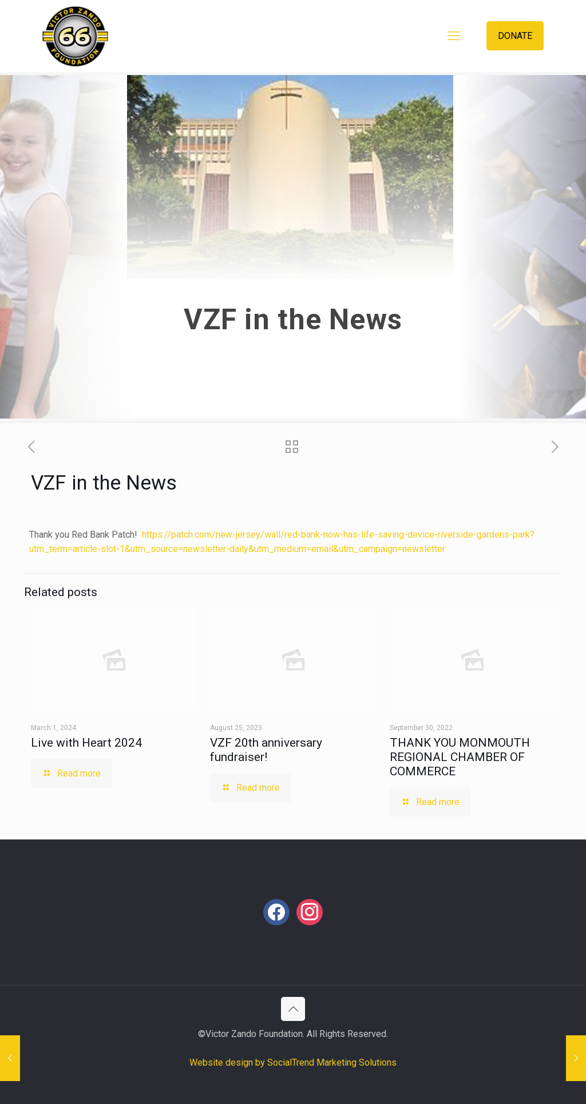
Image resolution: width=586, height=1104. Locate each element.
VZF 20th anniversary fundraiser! (266, 750)
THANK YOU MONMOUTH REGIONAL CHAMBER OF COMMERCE (460, 757)
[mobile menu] (454, 36)
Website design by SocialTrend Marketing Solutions (293, 1062)
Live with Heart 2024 (86, 743)
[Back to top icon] (293, 1009)
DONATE (515, 35)
